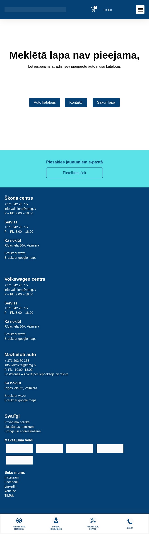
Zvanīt (130, 528)
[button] (140, 9)
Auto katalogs (45, 102)
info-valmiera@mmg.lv (20, 209)
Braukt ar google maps (20, 257)
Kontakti (75, 102)
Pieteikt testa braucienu (18, 527)
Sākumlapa (106, 102)
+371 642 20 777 (17, 204)
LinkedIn (11, 486)
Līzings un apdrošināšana (23, 431)
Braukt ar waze (15, 253)
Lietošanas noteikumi (19, 427)
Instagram (12, 477)
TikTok (9, 495)
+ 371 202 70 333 (17, 360)
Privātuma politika (17, 422)
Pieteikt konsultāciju (56, 527)
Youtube (10, 491)
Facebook (11, 482)
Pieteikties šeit (74, 173)
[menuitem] (105, 10)
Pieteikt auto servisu (93, 527)
